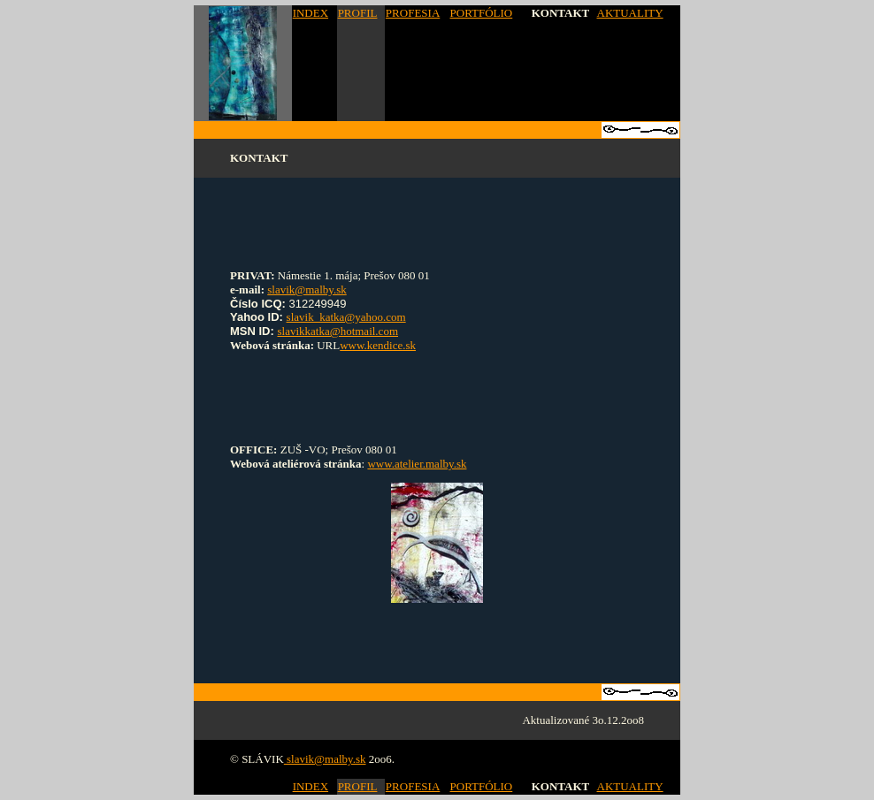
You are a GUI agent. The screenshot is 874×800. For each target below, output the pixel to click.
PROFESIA (413, 12)
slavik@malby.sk (306, 289)
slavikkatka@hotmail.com (337, 331)
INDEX (310, 12)
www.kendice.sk (378, 345)
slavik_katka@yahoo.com (346, 317)
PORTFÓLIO (481, 12)
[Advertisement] (437, 216)
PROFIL (358, 12)
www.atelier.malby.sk (416, 463)
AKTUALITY (630, 12)
